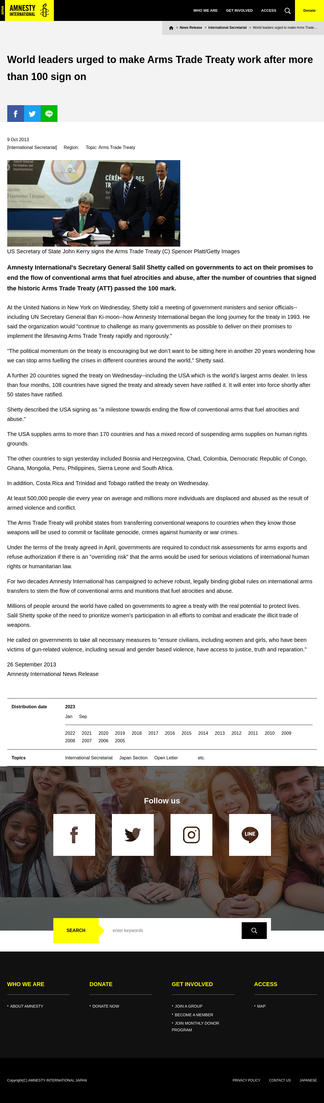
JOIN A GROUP (188, 1006)
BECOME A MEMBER (194, 1015)
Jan (69, 716)
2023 (70, 706)
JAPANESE (308, 1080)
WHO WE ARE (205, 10)
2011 (253, 733)
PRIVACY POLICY (246, 1080)
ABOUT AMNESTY (26, 1006)
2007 (87, 740)
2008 (70, 740)
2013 (220, 733)
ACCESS (268, 10)
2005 (120, 740)
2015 (187, 733)
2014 (203, 733)
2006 (104, 740)
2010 (270, 733)
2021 (87, 733)
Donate (309, 10)
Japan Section (133, 757)
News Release (191, 28)
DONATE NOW (105, 1006)
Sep (83, 716)
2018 (137, 733)
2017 (153, 733)
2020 (104, 733)
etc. (201, 757)
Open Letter (166, 757)
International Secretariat (227, 28)
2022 (70, 733)
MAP (261, 1006)
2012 (236, 733)
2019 (120, 733)
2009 (286, 733)
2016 (170, 733)
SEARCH (76, 930)
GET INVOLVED (239, 10)
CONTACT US (280, 1080)
